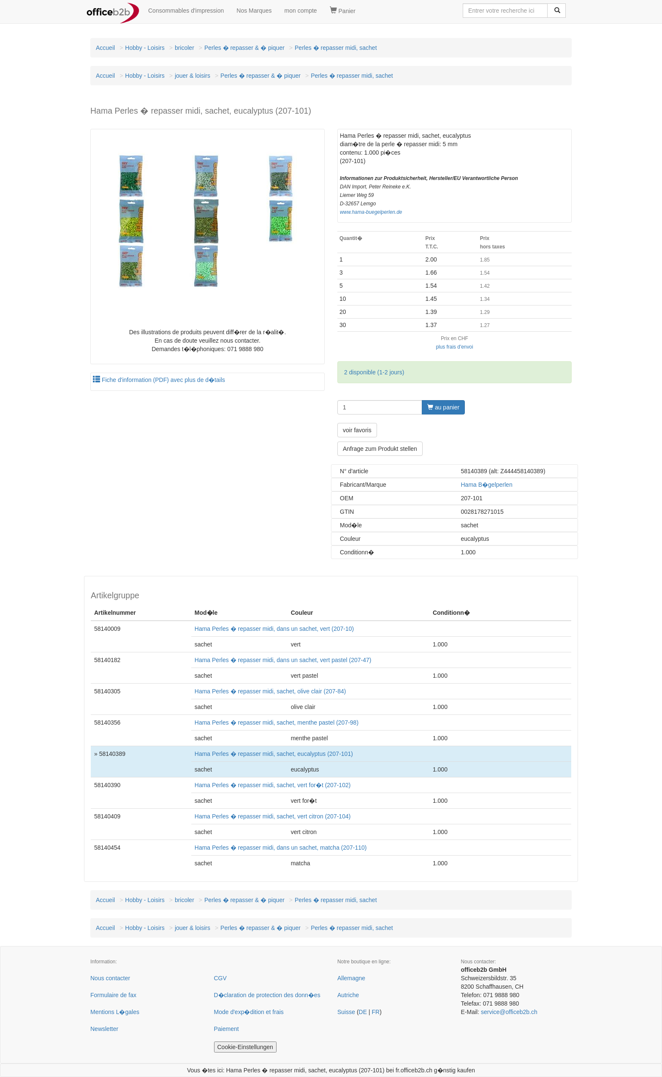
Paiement (226, 1028)
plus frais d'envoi (454, 347)
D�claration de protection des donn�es (267, 995)
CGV (220, 978)
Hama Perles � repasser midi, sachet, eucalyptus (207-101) (274, 753)
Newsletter (104, 1028)
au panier (443, 407)
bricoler (184, 47)
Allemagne (351, 978)
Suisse (346, 1012)
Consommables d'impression (186, 10)
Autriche (348, 995)
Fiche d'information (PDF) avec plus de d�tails (159, 379)
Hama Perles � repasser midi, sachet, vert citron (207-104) (273, 816)
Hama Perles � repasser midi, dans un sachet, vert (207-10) (274, 628)
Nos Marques (253, 10)
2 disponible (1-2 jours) (374, 372)
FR (376, 1012)
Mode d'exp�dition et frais (249, 1012)
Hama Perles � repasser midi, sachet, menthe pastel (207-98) (276, 722)
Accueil (105, 47)
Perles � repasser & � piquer (244, 47)
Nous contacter (110, 978)
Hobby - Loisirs (144, 47)
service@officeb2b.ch (509, 1012)
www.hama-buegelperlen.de (371, 212)
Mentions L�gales (114, 1012)
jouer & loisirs (192, 75)
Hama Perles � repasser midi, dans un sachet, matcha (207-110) (281, 847)
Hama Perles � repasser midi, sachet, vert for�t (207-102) (273, 785)
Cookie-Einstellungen (245, 1047)
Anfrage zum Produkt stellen (380, 448)
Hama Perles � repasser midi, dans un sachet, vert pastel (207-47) (283, 660)
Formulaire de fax (113, 995)
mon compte (301, 10)
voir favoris (357, 430)
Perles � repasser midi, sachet (336, 47)
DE (363, 1012)
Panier (342, 10)
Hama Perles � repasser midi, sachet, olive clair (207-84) (270, 691)
